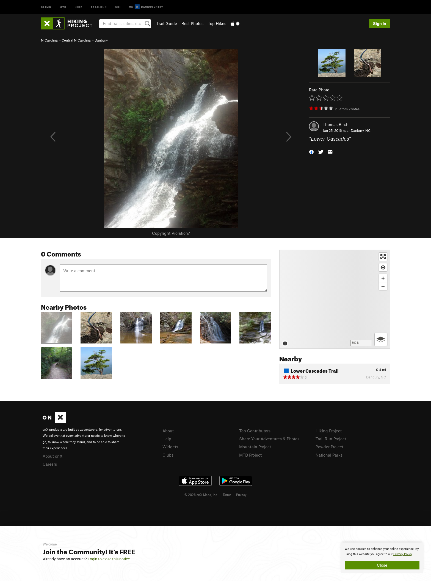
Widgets (170, 446)
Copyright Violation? (171, 233)
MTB (63, 7)
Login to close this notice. (109, 559)
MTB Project (250, 454)
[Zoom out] (383, 286)
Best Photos (192, 23)
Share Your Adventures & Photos (269, 438)
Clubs (167, 454)
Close (382, 565)
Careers (50, 464)
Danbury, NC (361, 130)
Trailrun (99, 7)
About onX (52, 456)
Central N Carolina (76, 40)
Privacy (241, 495)
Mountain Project (255, 446)
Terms (227, 495)
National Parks (329, 454)
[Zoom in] (383, 278)
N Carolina (49, 40)
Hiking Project (329, 430)
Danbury (101, 40)
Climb (46, 7)
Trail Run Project (331, 438)
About (168, 430)
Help (166, 438)
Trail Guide (166, 23)
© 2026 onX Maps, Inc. (201, 495)
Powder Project (329, 446)
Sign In (379, 23)
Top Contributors (254, 430)
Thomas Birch (336, 124)
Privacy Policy (402, 554)
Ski (118, 7)
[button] (311, 151)
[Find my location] (383, 267)
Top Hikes (217, 23)
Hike (78, 7)
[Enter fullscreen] (383, 257)
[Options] (381, 339)
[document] (382, 557)
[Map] (335, 299)
